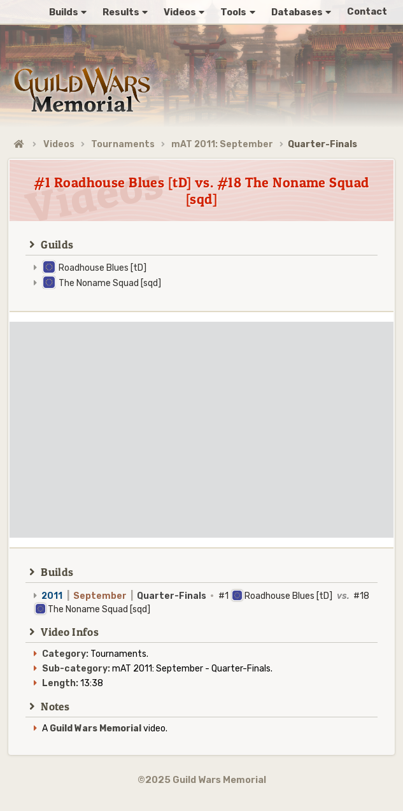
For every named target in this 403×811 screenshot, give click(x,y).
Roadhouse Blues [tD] (102, 267)
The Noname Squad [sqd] (110, 283)
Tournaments (123, 144)
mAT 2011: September (222, 144)
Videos (58, 144)
